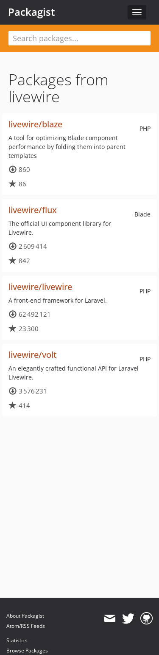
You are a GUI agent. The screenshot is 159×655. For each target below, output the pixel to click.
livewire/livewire (40, 286)
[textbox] (79, 38)
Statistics (17, 640)
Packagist (31, 12)
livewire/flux (32, 210)
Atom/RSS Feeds (25, 626)
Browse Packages (27, 650)
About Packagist (25, 615)
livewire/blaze (35, 124)
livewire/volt (32, 354)
